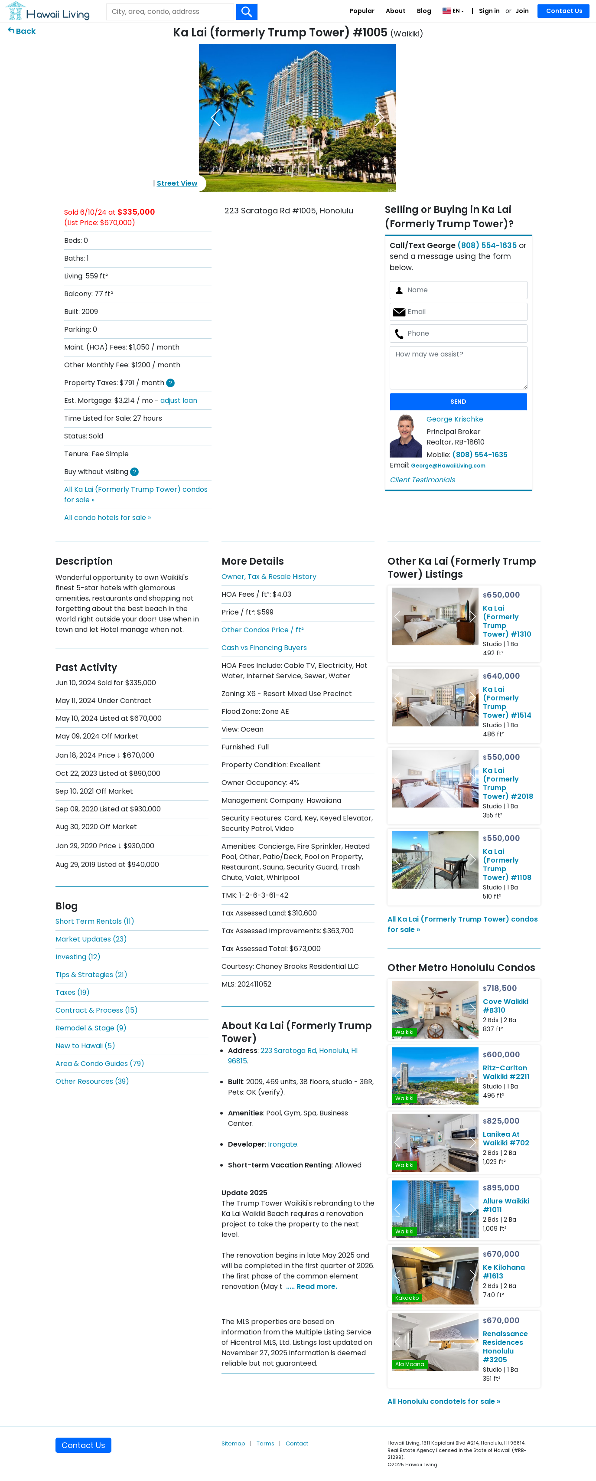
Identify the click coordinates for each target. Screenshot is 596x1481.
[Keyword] (170, 12)
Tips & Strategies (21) (91, 975)
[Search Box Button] (247, 11)
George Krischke (455, 419)
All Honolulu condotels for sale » (444, 1401)
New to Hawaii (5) (85, 1046)
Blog (424, 11)
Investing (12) (78, 957)
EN (452, 11)
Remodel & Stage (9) (91, 1028)
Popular (362, 11)
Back (26, 31)
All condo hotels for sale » (107, 518)
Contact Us (564, 11)
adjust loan (178, 400)
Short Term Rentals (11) (94, 921)
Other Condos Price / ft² (262, 630)
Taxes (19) (72, 992)
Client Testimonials (422, 480)
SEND (458, 401)
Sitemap (234, 1443)
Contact (297, 1443)
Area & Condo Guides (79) (99, 1064)
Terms (266, 1443)
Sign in (489, 11)
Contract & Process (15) (96, 1010)
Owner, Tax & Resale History (268, 577)
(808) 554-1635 (487, 245)
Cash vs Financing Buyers (264, 648)
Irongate (282, 1144)
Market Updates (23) (91, 939)
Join (522, 11)
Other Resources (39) (92, 1081)
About (396, 11)
